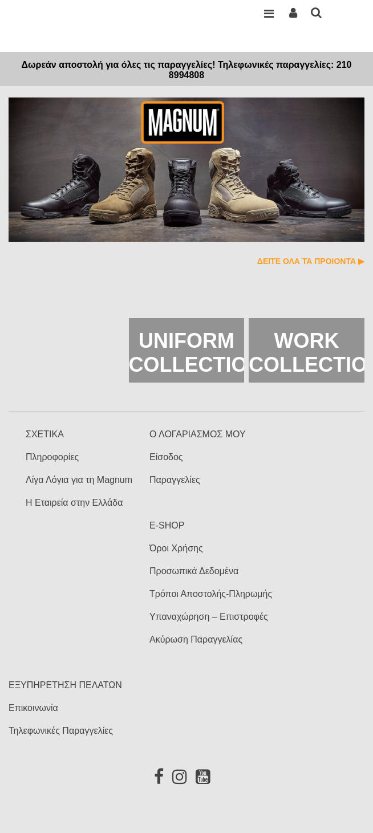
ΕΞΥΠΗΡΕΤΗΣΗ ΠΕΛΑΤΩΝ (65, 685)
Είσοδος (166, 457)
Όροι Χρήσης (176, 548)
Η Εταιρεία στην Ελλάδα (74, 502)
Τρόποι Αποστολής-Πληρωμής (210, 594)
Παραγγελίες (174, 480)
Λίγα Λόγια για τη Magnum (79, 480)
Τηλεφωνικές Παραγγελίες (61, 731)
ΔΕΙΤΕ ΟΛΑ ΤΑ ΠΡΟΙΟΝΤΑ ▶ (310, 261)
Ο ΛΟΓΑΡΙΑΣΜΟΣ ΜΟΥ (197, 434)
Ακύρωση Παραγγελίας (195, 639)
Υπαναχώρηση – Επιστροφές (208, 616)
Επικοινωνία (33, 708)
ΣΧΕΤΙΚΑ (45, 434)
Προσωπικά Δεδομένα (193, 571)
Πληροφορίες (52, 457)
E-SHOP (166, 525)
